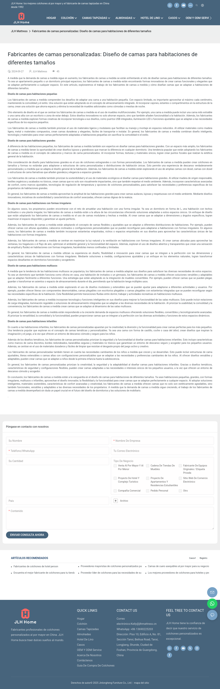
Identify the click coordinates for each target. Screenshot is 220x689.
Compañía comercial (129, 490)
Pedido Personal (159, 490)
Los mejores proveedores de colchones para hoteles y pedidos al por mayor (178, 572)
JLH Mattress (19, 31)
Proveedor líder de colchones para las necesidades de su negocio (111, 572)
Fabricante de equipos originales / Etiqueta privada (195, 469)
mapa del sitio (141, 682)
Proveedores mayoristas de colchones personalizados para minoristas (111, 566)
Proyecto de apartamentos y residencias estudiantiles (164, 482)
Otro (185, 490)
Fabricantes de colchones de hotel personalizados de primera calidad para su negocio (36, 566)
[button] (211, 18)
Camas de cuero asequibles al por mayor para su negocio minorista (178, 566)
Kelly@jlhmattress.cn (143, 623)
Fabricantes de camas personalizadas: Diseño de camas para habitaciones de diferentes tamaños (91, 31)
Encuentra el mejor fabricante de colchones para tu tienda (44, 572)
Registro (203, 558)
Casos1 (192, 558)
